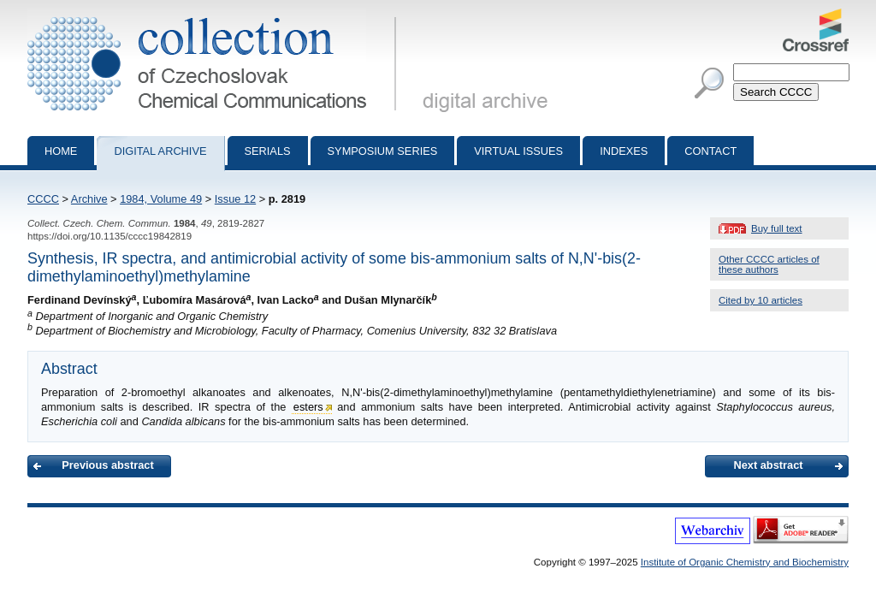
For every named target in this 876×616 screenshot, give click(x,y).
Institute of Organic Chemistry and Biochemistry (745, 562)
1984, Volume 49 (161, 198)
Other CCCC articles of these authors (769, 264)
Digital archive (160, 151)
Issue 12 (235, 198)
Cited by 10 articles (760, 300)
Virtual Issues (518, 151)
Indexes (624, 151)
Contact (710, 151)
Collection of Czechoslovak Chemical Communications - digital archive (215, 15)
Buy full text (776, 228)
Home (60, 151)
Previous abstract (107, 465)
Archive (89, 198)
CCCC (43, 198)
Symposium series (383, 151)
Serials (268, 151)
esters (308, 406)
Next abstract (767, 465)
